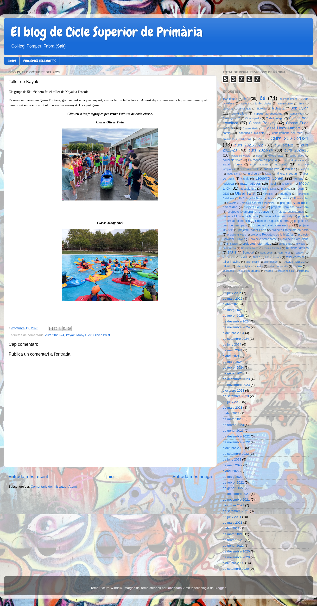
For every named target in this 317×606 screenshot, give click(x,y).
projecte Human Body (278, 216)
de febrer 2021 (233, 540)
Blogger (220, 588)
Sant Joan (266, 252)
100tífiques (230, 99)
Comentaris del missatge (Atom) (54, 486)
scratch (300, 252)
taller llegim (252, 261)
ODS (226, 193)
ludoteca (228, 183)
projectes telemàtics (256, 243)
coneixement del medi (287, 133)
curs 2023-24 (54, 335)
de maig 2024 (232, 350)
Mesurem (287, 183)
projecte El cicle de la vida (240, 216)
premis (285, 198)
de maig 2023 (232, 407)
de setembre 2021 (236, 511)
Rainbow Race (250, 248)
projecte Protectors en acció (290, 230)
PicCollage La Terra (250, 198)
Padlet (269, 193)
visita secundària (249, 271)
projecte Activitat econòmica (258, 202)
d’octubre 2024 (233, 333)
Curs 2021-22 (284, 145)
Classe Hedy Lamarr (282, 128)
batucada (228, 108)
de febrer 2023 (233, 425)
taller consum (273, 257)
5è (246, 98)
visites (269, 270)
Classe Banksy (262, 123)
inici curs (253, 173)
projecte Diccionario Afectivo (248, 211)
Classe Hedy (250, 128)
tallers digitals (244, 266)
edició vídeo (297, 155)
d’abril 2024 (231, 356)
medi (273, 183)
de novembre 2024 (236, 327)
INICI (12, 61)
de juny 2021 (232, 517)
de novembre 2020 (236, 557)
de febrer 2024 (233, 367)
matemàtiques (250, 183)
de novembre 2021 (236, 499)
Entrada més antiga (192, 476)
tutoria (297, 266)
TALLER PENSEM (293, 261)
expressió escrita (250, 169)
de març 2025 (233, 310)
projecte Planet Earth (252, 230)
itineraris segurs (287, 173)
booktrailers (239, 113)
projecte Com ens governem (290, 207)
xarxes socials (285, 270)
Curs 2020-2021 (289, 138)
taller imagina (231, 261)
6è (263, 98)
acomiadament (288, 98)
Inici (110, 476)
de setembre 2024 (236, 338)
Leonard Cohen (269, 178)
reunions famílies (297, 248)
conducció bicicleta (252, 133)
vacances (228, 270)
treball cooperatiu (278, 266)
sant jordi (284, 252)
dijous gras (275, 155)
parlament (284, 193)
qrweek (300, 243)
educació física (232, 160)
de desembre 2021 (236, 494)
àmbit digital (263, 103)
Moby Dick (83, 335)
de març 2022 (233, 477)
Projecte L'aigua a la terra (272, 221)
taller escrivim (295, 257)
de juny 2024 (232, 344)
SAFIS (232, 252)
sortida (244, 257)
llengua (298, 178)
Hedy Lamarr (234, 173)
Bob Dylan (299, 108)
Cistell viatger (274, 118)
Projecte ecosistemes (290, 211)
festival (304, 169)
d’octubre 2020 (233, 563)
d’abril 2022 (231, 471)
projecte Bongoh (255, 207)
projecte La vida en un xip (272, 225)
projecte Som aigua (296, 239)
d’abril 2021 (231, 528)
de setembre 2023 (236, 396)
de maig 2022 (232, 465)
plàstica (271, 198)
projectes (232, 243)
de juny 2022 (232, 459)
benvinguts (245, 108)
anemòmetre (285, 103)
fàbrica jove (271, 169)
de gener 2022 (233, 488)
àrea (301, 103)
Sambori (248, 252)
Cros (261, 139)
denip (259, 155)
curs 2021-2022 (249, 145)
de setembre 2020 (236, 568)
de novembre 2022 (236, 442)
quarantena (229, 248)
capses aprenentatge (268, 113)
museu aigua (268, 188)
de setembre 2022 (236, 453)
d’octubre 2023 (233, 390)
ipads (268, 173)
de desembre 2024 (236, 321)
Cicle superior (253, 118)
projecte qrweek (236, 234)
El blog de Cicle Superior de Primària (107, 32)
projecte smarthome (264, 239)
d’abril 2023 (231, 413)
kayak (70, 335)
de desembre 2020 (236, 551)
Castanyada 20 (231, 118)
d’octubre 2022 (233, 448)
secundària (229, 257)
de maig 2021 (232, 522)
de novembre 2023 (236, 385)
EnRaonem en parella (262, 160)
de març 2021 (233, 534)
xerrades (303, 270)
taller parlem (271, 261)
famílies (290, 169)
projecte (231, 202)
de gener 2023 (233, 430)
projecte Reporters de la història (272, 234)
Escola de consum (293, 160)
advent (245, 103)
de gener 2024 (233, 373)
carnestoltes (297, 113)
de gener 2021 (233, 545)
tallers (226, 266)
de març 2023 (233, 419)
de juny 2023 (232, 402)
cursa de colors (240, 155)
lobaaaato (174, 588)
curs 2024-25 (297, 150)
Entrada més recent (28, 476)
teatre (260, 266)
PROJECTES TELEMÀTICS (39, 61)
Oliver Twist (101, 335)
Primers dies (301, 198)
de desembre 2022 (236, 436)
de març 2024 (233, 362)
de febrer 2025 (233, 315)
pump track (285, 243)
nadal (300, 188)
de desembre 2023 (236, 379)
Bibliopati (261, 108)
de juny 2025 (232, 293)
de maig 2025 (232, 298)
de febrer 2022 (233, 482)
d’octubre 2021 (233, 505)
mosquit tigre (248, 188)
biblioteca (278, 108)
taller (256, 257)
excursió (281, 164)
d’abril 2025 (231, 304)
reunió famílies (272, 248)
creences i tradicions (237, 139)
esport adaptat (259, 164)
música (285, 188)
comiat (227, 133)
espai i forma (232, 164)
